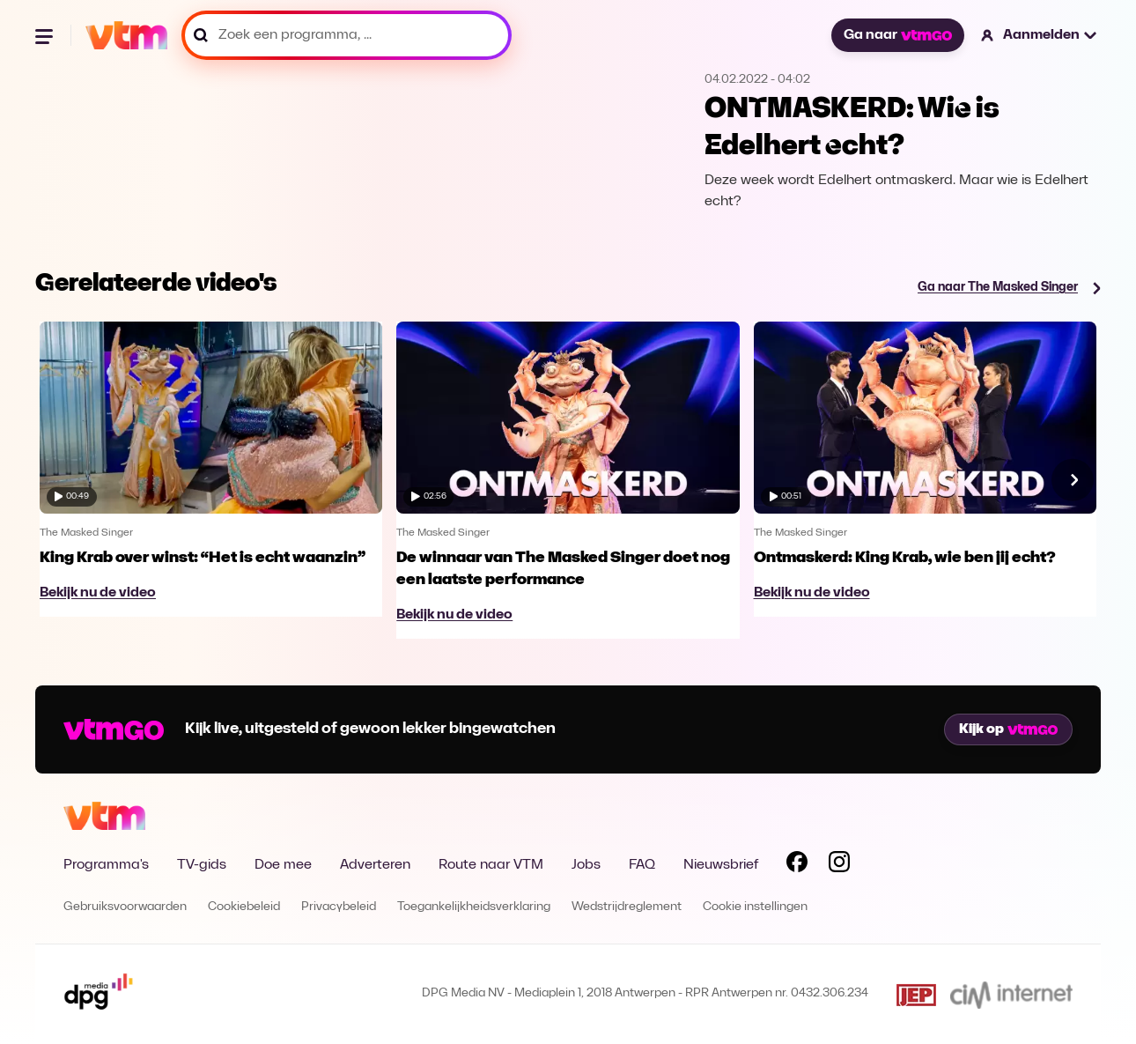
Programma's (106, 865)
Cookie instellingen (755, 907)
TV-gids (201, 865)
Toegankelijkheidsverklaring (473, 907)
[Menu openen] (45, 35)
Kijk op (1008, 729)
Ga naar (897, 35)
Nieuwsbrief (720, 865)
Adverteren (375, 865)
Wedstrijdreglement (627, 907)
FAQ (642, 865)
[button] (1039, 35)
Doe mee (283, 865)
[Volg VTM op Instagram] (839, 865)
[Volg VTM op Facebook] (797, 865)
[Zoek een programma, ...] (346, 35)
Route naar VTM (491, 865)
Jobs (586, 865)
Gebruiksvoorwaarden (125, 907)
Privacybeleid (338, 907)
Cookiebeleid (244, 907)
